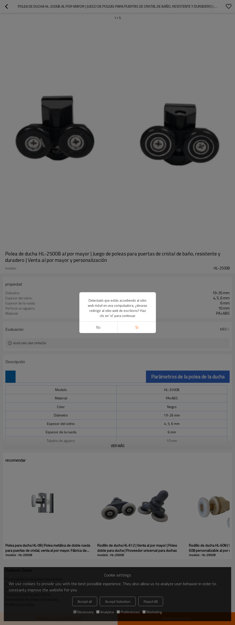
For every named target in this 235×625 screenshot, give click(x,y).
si (136, 327)
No (98, 327)
